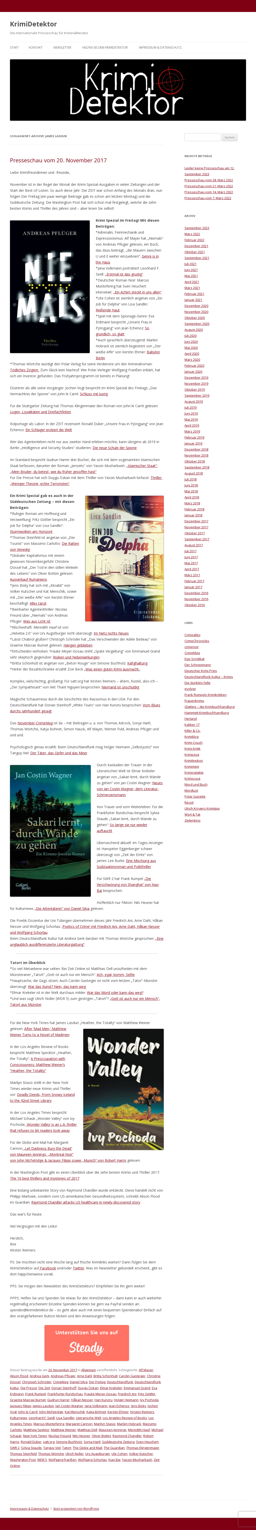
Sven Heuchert (147, 1441)
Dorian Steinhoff (64, 1388)
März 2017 (192, 575)
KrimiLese (191, 754)
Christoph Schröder (37, 1382)
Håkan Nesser (82, 1400)
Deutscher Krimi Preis (200, 671)
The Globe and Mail (87, 1447)
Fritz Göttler (147, 1394)
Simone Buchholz (69, 1441)
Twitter (78, 1268)
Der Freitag (97, 1382)
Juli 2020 (190, 335)
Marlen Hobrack (129, 1424)
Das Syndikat (194, 659)
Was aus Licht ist (36, 621)
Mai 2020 (191, 347)
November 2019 (196, 383)
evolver (190, 688)
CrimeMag (60, 1382)
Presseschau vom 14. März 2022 (208, 192)
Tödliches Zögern (24, 370)
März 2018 (192, 503)
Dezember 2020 (196, 305)
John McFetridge (51, 1412)
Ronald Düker (31, 1441)
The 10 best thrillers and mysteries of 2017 (44, 1178)
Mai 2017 (191, 563)
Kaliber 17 (192, 724)
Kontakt (35, 47)
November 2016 (196, 599)
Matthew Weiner (63, 1430)
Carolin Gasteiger (132, 1376)
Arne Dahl (84, 1376)
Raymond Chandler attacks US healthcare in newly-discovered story (85, 1202)
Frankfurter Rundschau (65, 1394)
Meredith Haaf (139, 1430)
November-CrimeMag (35, 723)
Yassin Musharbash (137, 1459)
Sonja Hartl (92, 1441)
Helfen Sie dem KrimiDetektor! (105, 47)
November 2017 (196, 527)
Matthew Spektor (37, 1430)
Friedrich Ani (127, 1394)
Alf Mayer (146, 1370)
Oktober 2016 (194, 605)
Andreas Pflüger (63, 1376)
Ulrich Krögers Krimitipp (202, 808)
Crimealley (192, 635)
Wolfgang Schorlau (92, 1459)
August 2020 (193, 329)
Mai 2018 (191, 491)
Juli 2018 (190, 479)
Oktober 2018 (194, 461)
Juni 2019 (191, 413)
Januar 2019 (193, 443)
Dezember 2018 (196, 449)
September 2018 (196, 467)
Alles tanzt (38, 603)
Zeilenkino (192, 820)
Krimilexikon (193, 760)
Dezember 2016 (196, 593)
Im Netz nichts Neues (111, 633)
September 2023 (196, 228)
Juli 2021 (190, 264)
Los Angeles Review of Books (125, 1418)
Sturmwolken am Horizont (31, 531)
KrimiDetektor (33, 23)
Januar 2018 (193, 515)
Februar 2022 (194, 240)
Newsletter (62, 47)
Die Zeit (44, 1388)
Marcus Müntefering (49, 1424)
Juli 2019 (190, 407)
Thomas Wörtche (51, 1453)
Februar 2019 (194, 437)
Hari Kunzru (103, 1400)
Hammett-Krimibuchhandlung (206, 712)
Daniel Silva (79, 1382)
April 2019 (191, 425)
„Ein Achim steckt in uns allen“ (137, 292)
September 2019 (196, 395)
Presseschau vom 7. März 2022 (207, 198)
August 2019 (193, 401)
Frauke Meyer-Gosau (100, 1394)
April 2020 (191, 353)
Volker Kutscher (141, 1453)
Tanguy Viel (52, 1447)
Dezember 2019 (196, 377)
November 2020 (196, 311)
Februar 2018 (194, 509)
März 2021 (192, 288)
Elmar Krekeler (111, 1388)
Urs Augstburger (97, 1453)
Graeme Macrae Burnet (28, 1400)
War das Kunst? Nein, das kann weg (57, 986)
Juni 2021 (191, 270)
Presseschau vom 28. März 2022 (208, 180)
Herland (190, 718)
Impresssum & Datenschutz (160, 47)
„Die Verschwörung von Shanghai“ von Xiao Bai (128, 884)
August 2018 (193, 473)
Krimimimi (191, 766)
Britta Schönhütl (106, 1376)
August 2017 (193, 545)
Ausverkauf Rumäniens (28, 579)
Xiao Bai (114, 1459)
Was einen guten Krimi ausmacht (112, 669)
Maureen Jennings (112, 1430)
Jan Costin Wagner (69, 1406)
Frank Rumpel (35, 1394)
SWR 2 (15, 1447)
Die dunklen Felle (197, 682)
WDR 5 (42, 1459)
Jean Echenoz (119, 1406)
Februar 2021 (194, 293)
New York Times (35, 1436)
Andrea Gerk (39, 1376)
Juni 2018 (191, 485)
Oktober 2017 (194, 533)
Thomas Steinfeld (23, 1453)
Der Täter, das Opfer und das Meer (58, 753)
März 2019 (192, 431)
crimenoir (191, 647)
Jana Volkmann (96, 1406)
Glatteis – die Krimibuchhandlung (209, 706)
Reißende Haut (108, 310)
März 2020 (192, 359)
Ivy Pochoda (149, 1400)
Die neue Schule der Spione (114, 447)
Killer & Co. (192, 730)
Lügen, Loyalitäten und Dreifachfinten (40, 411)
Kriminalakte (194, 772)
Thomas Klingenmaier (142, 1447)
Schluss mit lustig (94, 393)
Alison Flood (19, 1376)
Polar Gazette (195, 796)
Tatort (66, 1447)
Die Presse (28, 1388)
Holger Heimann (126, 1400)
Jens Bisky (138, 1406)
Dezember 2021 (196, 246)
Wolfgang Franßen (62, 1459)
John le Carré (28, 1412)
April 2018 (191, 497)
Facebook (47, 1268)
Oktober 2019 (194, 389)
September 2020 (196, 323)
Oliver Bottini (101, 1436)
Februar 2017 (194, 581)
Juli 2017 (190, 551)
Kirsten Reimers (142, 1412)
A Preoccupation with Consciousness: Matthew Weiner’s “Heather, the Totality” (37, 1064)
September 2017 (196, 539)
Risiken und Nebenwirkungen (76, 657)
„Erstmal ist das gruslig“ (124, 274)
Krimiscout (192, 778)
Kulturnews (18, 1418)
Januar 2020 (193, 371)
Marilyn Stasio (105, 1424)
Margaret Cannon (79, 1424)
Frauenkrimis (194, 700)
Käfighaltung (137, 663)
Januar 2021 (193, 299)
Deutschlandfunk (120, 1382)
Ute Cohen (120, 1453)
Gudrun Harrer (58, 1400)
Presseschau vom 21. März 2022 (208, 186)
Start (14, 47)
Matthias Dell (87, 1430)
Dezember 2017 (196, 521)
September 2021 (196, 258)
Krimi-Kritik (192, 748)
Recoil (189, 802)
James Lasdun (43, 1406)
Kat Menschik (75, 1412)
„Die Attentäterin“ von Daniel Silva (62, 908)
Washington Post (23, 1459)
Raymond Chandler (127, 1436)
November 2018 (196, 455)
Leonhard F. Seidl (42, 1418)
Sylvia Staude (31, 1447)
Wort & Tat (192, 814)
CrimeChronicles (196, 641)
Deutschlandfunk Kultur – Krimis (208, 676)
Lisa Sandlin (65, 1418)
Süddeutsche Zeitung (118, 1441)
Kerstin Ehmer (118, 1412)
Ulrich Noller (75, 1453)
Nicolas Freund (59, 1436)
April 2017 (191, 569)
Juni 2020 (191, 341)
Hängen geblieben (78, 645)
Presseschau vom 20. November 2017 (58, 160)
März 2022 (192, 234)
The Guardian (114, 1447)
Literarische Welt (88, 1418)
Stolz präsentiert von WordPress (76, 1509)
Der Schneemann (197, 665)
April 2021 (191, 282)
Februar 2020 (194, 365)
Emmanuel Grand (137, 1388)
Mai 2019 (191, 419)
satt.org (48, 1441)
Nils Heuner (81, 1436)
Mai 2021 (191, 276)
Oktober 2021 (194, 252)
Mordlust (191, 790)
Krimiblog (191, 736)
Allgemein (88, 1370)
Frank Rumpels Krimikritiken (205, 694)
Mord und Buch (196, 784)
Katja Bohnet (96, 1412)
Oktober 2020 (194, 317)
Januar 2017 (193, 587)
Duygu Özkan (88, 1388)
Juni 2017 (191, 557)
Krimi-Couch (193, 742)
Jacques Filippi (20, 1406)
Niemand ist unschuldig (120, 687)
